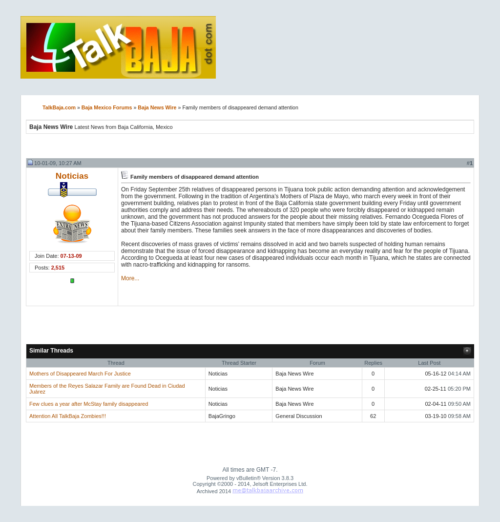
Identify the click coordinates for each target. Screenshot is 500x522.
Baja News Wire (157, 107)
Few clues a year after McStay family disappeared (88, 404)
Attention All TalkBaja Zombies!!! (67, 416)
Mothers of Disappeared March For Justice (80, 373)
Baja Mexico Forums (107, 107)
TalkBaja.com (59, 107)
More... (130, 278)
